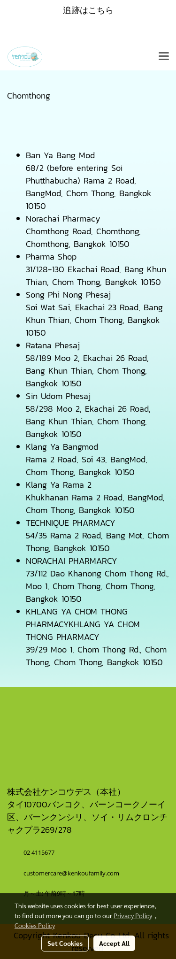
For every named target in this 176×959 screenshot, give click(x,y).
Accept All (114, 943)
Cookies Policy (35, 925)
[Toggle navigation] (163, 56)
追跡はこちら (88, 10)
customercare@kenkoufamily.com (71, 873)
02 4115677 (39, 852)
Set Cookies (65, 943)
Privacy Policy (133, 915)
